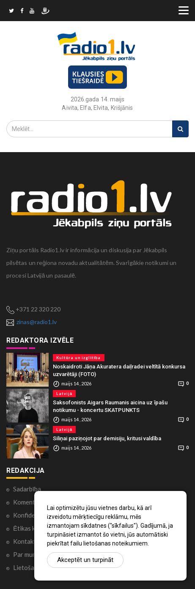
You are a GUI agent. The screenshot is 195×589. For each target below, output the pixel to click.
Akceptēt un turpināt (85, 560)
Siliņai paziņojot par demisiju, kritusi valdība (107, 438)
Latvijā (64, 393)
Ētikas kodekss (34, 528)
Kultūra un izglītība (78, 357)
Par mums (26, 554)
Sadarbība (27, 489)
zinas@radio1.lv (36, 321)
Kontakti (25, 541)
